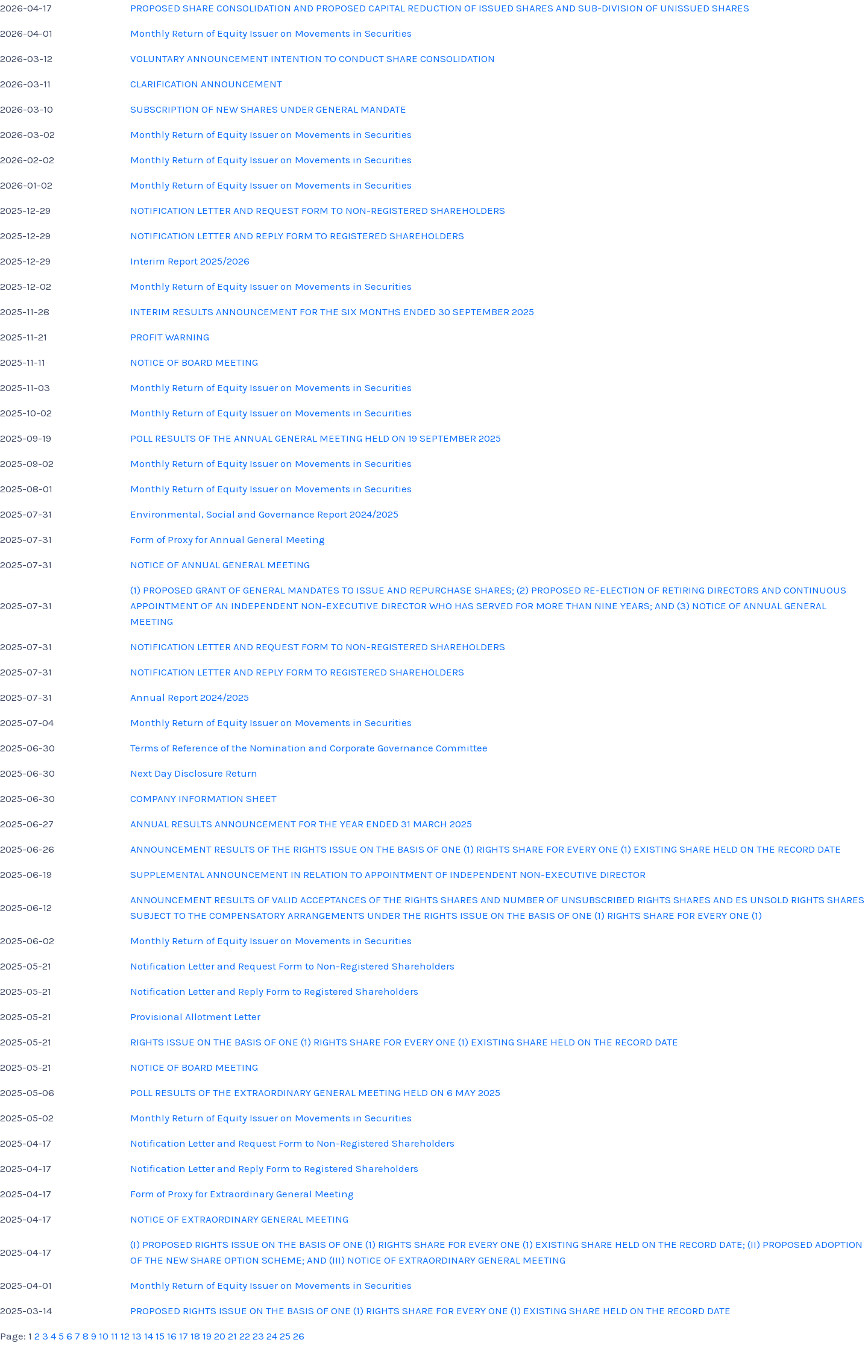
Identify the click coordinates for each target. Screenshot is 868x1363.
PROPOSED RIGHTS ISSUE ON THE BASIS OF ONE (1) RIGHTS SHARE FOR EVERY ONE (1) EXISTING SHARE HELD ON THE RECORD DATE (430, 1311)
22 (244, 1336)
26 (298, 1336)
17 (183, 1336)
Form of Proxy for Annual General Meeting (227, 539)
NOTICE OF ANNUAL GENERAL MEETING (220, 565)
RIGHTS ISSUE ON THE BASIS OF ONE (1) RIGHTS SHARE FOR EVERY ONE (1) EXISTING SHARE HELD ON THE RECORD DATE (404, 1042)
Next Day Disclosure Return (193, 773)
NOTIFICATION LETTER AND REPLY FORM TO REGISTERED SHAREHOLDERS (297, 236)
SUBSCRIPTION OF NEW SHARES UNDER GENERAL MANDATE (268, 109)
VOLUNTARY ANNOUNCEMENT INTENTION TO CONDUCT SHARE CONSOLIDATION (312, 58)
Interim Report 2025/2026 (190, 261)
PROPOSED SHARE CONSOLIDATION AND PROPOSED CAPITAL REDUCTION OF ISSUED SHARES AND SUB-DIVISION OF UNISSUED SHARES (439, 8)
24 (271, 1336)
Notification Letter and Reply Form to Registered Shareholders (274, 991)
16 (172, 1336)
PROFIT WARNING (169, 337)
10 (103, 1336)
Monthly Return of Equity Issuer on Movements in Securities (271, 33)
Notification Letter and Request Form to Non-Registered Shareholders (292, 966)
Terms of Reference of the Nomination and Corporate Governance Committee (309, 748)
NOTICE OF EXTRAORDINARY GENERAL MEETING (239, 1219)
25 (285, 1336)
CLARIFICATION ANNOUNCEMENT (206, 84)
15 (160, 1336)
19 (207, 1336)
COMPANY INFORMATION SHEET (203, 798)
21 (232, 1336)
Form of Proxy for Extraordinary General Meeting (242, 1194)
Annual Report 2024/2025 (189, 697)
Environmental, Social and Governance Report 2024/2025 (264, 514)
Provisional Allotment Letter (195, 1016)
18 (195, 1336)
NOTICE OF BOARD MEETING (194, 362)
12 (125, 1336)
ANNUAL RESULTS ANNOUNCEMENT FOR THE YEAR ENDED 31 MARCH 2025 (301, 824)
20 (219, 1336)
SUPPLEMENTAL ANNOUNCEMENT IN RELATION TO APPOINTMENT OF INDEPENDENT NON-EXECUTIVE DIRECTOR (388, 874)
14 (148, 1336)
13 (137, 1336)
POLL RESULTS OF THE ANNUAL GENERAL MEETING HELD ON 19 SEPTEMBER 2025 (315, 438)
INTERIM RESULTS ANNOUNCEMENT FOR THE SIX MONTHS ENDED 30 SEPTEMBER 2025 (332, 312)
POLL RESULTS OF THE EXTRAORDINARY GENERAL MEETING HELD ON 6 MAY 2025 (315, 1092)
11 (114, 1336)
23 (258, 1336)
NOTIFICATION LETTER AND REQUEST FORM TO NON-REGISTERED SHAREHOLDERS (317, 210)
